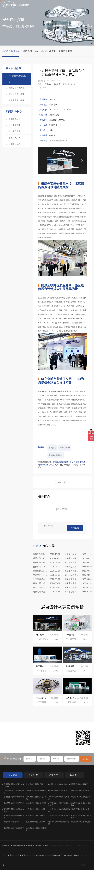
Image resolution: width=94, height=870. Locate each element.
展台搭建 (52, 448)
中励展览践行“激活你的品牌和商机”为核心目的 (55, 391)
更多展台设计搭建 (65, 51)
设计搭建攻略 (14, 125)
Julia (51, 130)
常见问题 (12, 775)
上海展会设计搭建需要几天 (14, 803)
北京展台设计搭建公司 (51, 84)
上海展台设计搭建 (55, 846)
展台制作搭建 (30, 855)
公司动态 (33, 775)
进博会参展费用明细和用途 (14, 797)
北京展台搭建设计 (56, 455)
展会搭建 (48, 855)
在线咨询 (11, 744)
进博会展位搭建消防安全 (79, 790)
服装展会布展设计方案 (34, 784)
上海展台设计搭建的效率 (79, 809)
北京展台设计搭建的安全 (35, 822)
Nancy (52, 135)
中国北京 (53, 105)
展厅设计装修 (67, 846)
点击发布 (75, 528)
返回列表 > (62, 482)
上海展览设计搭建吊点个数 (80, 822)
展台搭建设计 (65, 448)
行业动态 (53, 775)
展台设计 (14, 855)
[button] (82, 160)
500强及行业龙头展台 (10, 51)
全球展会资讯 (14, 131)
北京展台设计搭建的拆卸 (35, 815)
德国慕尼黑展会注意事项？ (58, 790)
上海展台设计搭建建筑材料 (14, 828)
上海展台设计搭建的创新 (35, 809)
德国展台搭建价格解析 (79, 784)
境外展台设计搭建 (48, 51)
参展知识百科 (14, 138)
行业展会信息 (14, 144)
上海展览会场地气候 (11, 822)
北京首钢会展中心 (57, 120)
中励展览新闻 (14, 119)
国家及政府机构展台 (30, 51)
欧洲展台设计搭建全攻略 (57, 784)
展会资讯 (74, 775)
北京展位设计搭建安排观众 (58, 815)
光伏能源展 (54, 115)
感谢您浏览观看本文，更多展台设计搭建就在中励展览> (62, 464)
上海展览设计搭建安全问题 (36, 803)
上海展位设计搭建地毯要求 (80, 797)
